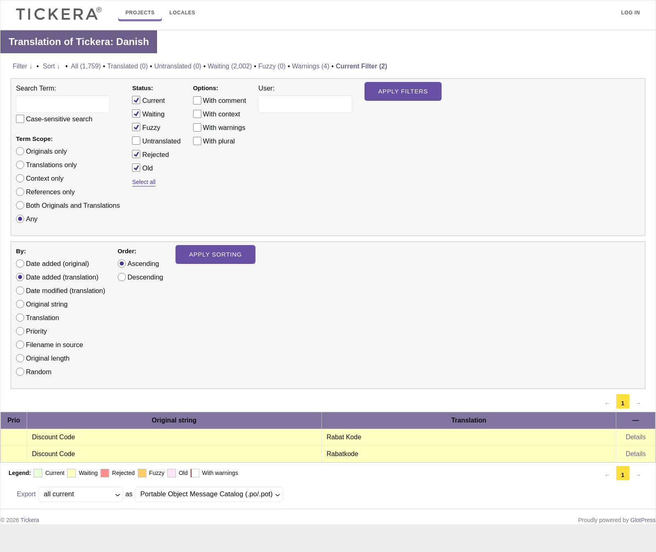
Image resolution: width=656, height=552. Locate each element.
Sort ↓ (51, 66)
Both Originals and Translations (73, 205)
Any (31, 219)
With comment (224, 100)
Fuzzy (146, 127)
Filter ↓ (22, 66)
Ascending (143, 263)
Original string (47, 304)
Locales (182, 13)
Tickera (29, 520)
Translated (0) (127, 66)
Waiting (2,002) (229, 66)
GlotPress (643, 520)
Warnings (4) (310, 66)
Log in (630, 13)
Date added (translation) (62, 277)
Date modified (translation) (65, 290)
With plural (219, 141)
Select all (143, 182)
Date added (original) (57, 263)
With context (221, 114)
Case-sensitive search (59, 119)
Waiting (148, 113)
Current (148, 100)
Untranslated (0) (177, 66)
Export (26, 494)
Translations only (51, 164)
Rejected (150, 154)
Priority (36, 331)
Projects (140, 13)
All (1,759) (86, 66)
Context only (45, 178)
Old (142, 168)
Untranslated (156, 140)
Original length (47, 358)
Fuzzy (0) (272, 66)
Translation (42, 317)
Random (38, 371)
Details (636, 437)
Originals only (46, 151)
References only (50, 191)
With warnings (224, 127)
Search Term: (36, 88)
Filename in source (54, 344)
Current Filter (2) (361, 66)
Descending (145, 277)
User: (266, 88)
